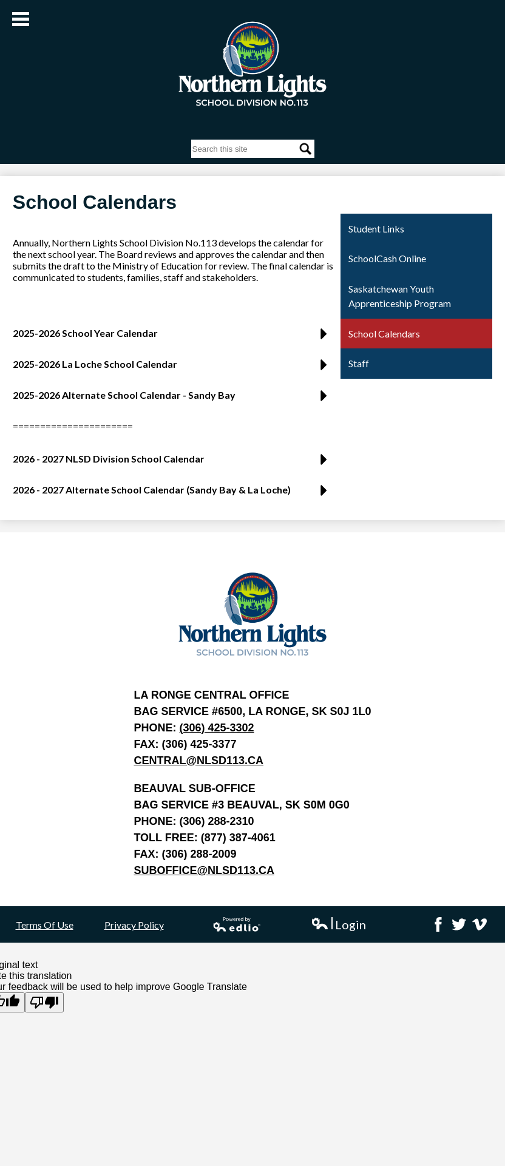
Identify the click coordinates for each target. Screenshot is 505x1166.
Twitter (459, 924)
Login (338, 924)
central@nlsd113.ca (198, 760)
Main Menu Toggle (20, 19)
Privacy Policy (134, 924)
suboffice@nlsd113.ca (204, 870)
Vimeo (479, 924)
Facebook (438, 924)
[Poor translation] (44, 1002)
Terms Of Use (44, 924)
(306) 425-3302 (216, 728)
